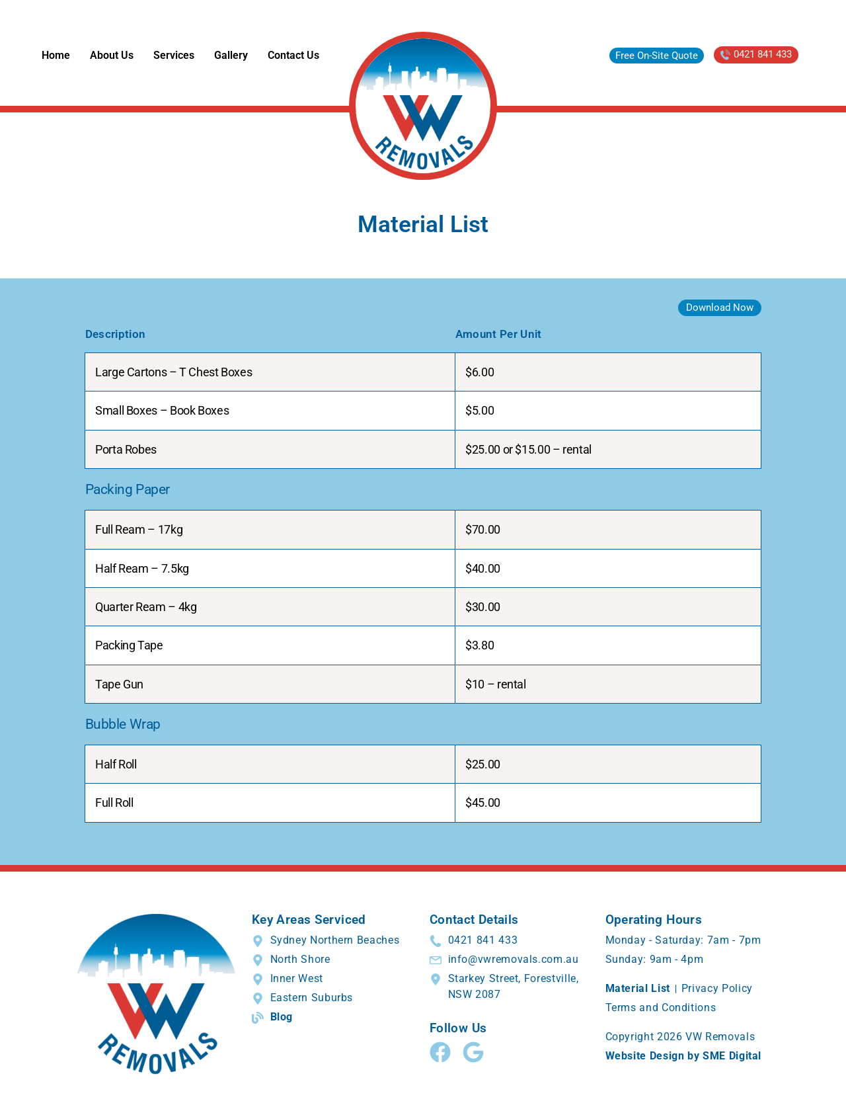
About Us (112, 55)
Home (56, 55)
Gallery (231, 55)
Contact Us (293, 55)
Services (173, 55)
